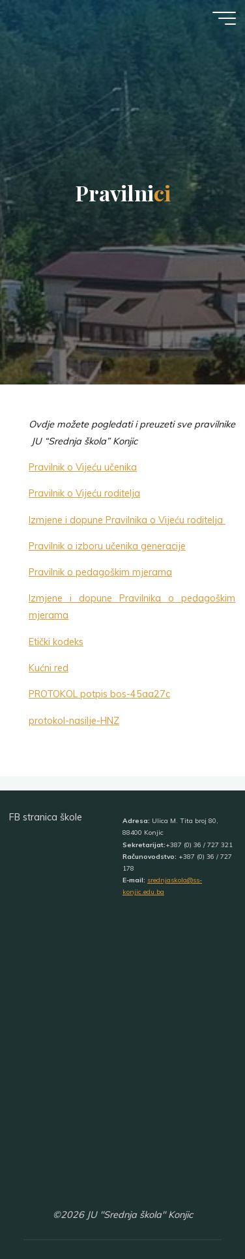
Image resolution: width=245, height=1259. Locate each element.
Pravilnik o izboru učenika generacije (107, 546)
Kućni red (48, 668)
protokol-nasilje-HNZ (74, 720)
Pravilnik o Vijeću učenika (83, 467)
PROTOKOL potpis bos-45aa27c (99, 694)
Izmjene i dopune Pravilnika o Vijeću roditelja (127, 519)
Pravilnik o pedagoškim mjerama (100, 572)
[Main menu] (224, 18)
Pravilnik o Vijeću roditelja (84, 493)
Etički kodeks (56, 642)
